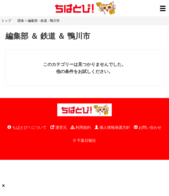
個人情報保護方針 (112, 127)
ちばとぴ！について (27, 127)
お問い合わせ (148, 127)
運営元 (58, 127)
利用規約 (81, 127)
